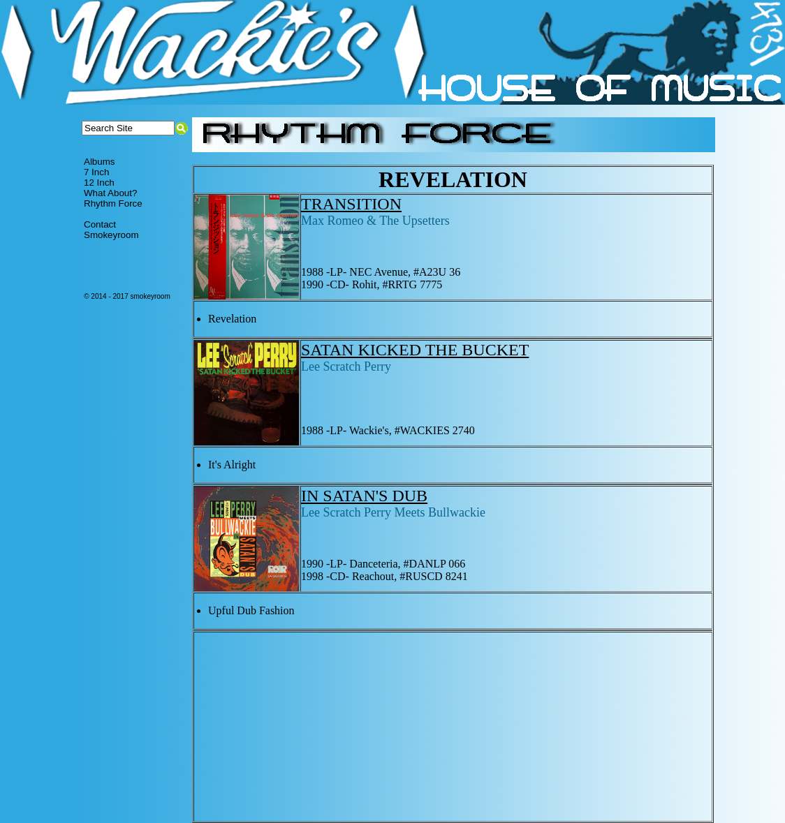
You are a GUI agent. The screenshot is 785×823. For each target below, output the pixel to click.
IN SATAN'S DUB (364, 496)
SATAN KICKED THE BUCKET (415, 350)
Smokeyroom (111, 235)
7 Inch (96, 172)
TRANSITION (351, 204)
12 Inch (99, 182)
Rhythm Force (113, 203)
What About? (110, 193)
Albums (99, 161)
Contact (100, 224)
